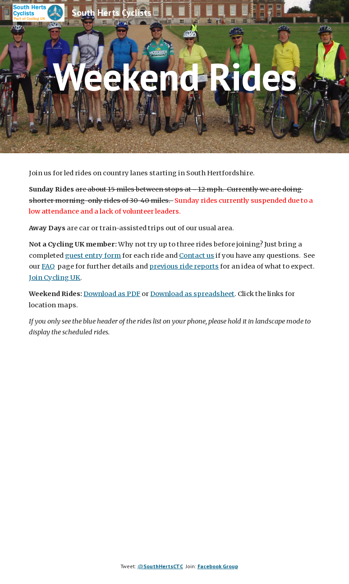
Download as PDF (111, 294)
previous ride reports (184, 266)
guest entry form (93, 255)
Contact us (196, 255)
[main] (174, 76)
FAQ (48, 266)
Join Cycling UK (54, 278)
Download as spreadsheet (192, 294)
